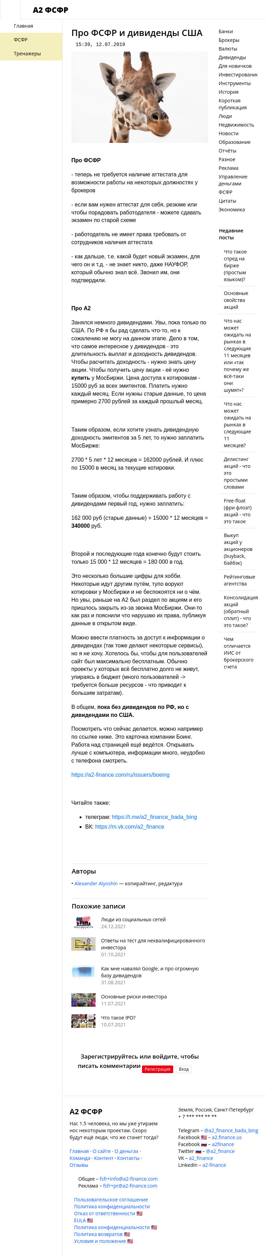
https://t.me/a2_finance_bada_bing (154, 817)
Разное (227, 159)
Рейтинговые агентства (239, 580)
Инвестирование (239, 74)
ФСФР (225, 192)
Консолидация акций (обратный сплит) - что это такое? (241, 611)
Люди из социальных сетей (133, 919)
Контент (104, 1158)
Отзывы (79, 1165)
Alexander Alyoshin (96, 883)
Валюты (228, 48)
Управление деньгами (233, 180)
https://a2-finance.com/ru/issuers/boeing (120, 775)
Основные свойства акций (236, 300)
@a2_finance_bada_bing (231, 1130)
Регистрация (157, 1069)
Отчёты (227, 150)
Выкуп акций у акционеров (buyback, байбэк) (238, 549)
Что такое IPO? (118, 1017)
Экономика (232, 209)
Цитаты (227, 200)
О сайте (101, 1151)
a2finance (223, 1144)
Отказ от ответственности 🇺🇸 (108, 1213)
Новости (228, 133)
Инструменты (235, 83)
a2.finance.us (227, 1137)
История (229, 92)
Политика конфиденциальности (112, 1206)
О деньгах (127, 1151)
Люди (225, 116)
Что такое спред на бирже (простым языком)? (235, 265)
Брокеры (229, 40)
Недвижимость (236, 124)
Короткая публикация (233, 104)
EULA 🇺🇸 (83, 1220)
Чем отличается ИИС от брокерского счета (239, 653)
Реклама (228, 168)
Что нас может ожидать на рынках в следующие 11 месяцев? (237, 424)
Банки (226, 31)
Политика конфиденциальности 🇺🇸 (115, 1227)
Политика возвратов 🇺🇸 (102, 1234)
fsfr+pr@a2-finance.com (130, 1185)
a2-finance (214, 1165)
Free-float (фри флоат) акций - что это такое (237, 511)
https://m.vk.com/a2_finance (129, 827)
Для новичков (235, 66)
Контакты (128, 1158)
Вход (183, 1069)
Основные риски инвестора (134, 996)
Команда (80, 1158)
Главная (79, 1151)
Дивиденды (232, 57)
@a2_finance (220, 1151)
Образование (234, 142)
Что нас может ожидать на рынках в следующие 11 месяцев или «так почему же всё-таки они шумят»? (237, 355)
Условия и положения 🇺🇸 (103, 1241)
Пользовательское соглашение (111, 1199)
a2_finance (201, 1158)
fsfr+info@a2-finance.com (129, 1178)
